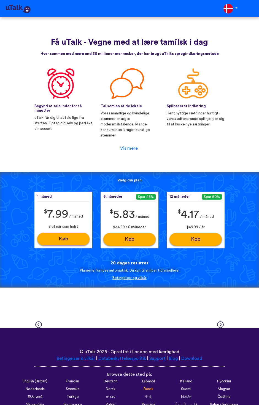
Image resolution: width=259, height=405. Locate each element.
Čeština (223, 397)
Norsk (110, 389)
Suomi (186, 389)
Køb (63, 239)
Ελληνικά (35, 397)
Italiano (186, 381)
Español (148, 381)
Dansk (148, 389)
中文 (148, 397)
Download (191, 358)
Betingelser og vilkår (129, 278)
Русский (224, 381)
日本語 (186, 397)
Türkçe (73, 397)
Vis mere (129, 148)
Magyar (224, 389)
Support (157, 358)
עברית (110, 397)
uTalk (90, 352)
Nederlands (35, 389)
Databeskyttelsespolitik (122, 358)
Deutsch (110, 381)
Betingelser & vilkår (76, 358)
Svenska (73, 389)
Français (73, 381)
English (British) (35, 381)
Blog (173, 358)
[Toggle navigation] (251, 8)
